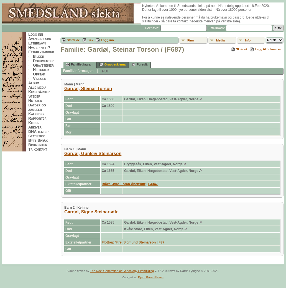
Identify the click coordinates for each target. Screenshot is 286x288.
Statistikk (36, 136)
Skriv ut (241, 49)
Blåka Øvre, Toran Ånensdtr (123, 184)
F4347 (153, 184)
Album (33, 83)
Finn (190, 40)
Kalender (36, 114)
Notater (35, 100)
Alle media (37, 87)
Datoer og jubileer (37, 107)
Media (220, 40)
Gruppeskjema (112, 64)
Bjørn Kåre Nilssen (151, 277)
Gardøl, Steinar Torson (88, 88)
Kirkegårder (39, 92)
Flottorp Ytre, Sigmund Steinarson (129, 242)
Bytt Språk (38, 140)
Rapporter (37, 118)
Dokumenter (43, 61)
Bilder (38, 56)
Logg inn (35, 34)
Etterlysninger (41, 52)
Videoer (39, 78)
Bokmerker (37, 145)
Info (248, 40)
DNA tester (38, 131)
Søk (90, 40)
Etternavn (37, 43)
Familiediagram (79, 64)
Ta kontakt (37, 149)
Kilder (33, 123)
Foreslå (139, 64)
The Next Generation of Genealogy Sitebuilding (122, 271)
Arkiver (35, 127)
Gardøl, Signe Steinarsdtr (91, 212)
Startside (73, 40)
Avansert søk (39, 38)
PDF (105, 71)
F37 (161, 242)
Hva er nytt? (39, 47)
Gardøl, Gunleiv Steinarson (92, 153)
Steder (34, 96)
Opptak (39, 74)
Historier (41, 69)
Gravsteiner (43, 65)
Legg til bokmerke (268, 49)
